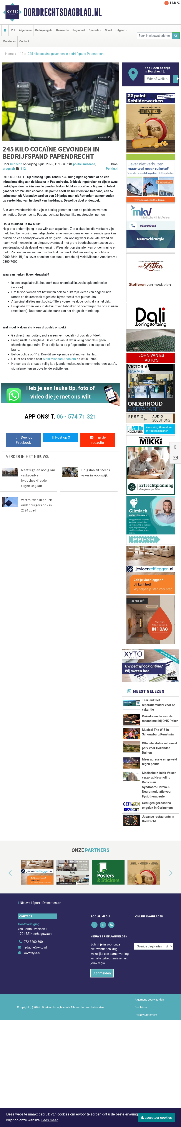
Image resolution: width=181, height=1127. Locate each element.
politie (77, 164)
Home (9, 54)
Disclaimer (141, 1069)
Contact (24, 41)
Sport (108, 30)
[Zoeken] (176, 35)
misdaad (89, 164)
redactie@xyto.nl (35, 1010)
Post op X (60, 437)
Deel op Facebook (23, 440)
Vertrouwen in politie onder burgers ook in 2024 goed (37, 505)
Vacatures (9, 41)
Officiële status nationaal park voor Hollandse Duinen (159, 748)
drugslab (9, 169)
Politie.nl (112, 169)
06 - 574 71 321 (76, 416)
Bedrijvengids (43, 30)
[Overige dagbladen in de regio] (153, 994)
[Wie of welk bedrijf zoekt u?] (157, 79)
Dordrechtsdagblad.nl (62, 12)
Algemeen (25, 30)
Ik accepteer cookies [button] (156, 1117)
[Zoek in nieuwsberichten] (154, 35)
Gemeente (62, 30)
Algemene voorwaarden (149, 1061)
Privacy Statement (146, 1077)
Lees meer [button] (49, 1120)
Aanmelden (102, 1035)
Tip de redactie (98, 440)
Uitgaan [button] (120, 30)
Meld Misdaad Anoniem (59, 359)
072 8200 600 (33, 1004)
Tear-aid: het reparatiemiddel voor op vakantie (158, 705)
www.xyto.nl (32, 1015)
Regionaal (79, 30)
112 (12, 30)
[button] (5, 939)
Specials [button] (94, 30)
